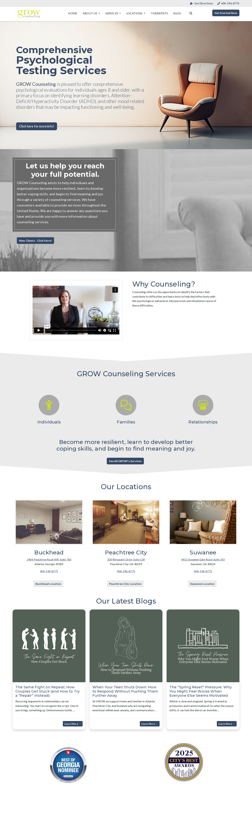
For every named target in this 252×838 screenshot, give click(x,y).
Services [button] (112, 13)
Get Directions (201, 3)
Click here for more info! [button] (36, 126)
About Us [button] (90, 13)
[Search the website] (191, 13)
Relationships (203, 422)
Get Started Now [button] (226, 13)
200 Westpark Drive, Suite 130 (126, 559)
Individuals (49, 422)
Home (72, 13)
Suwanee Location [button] (202, 583)
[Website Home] (29, 14)
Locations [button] (134, 13)
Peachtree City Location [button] (125, 583)
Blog (177, 13)
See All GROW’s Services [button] (125, 461)
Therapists (159, 13)
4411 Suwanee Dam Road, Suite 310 (203, 559)
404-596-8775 (228, 3)
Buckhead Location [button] (48, 583)
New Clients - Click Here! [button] (35, 240)
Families (126, 422)
